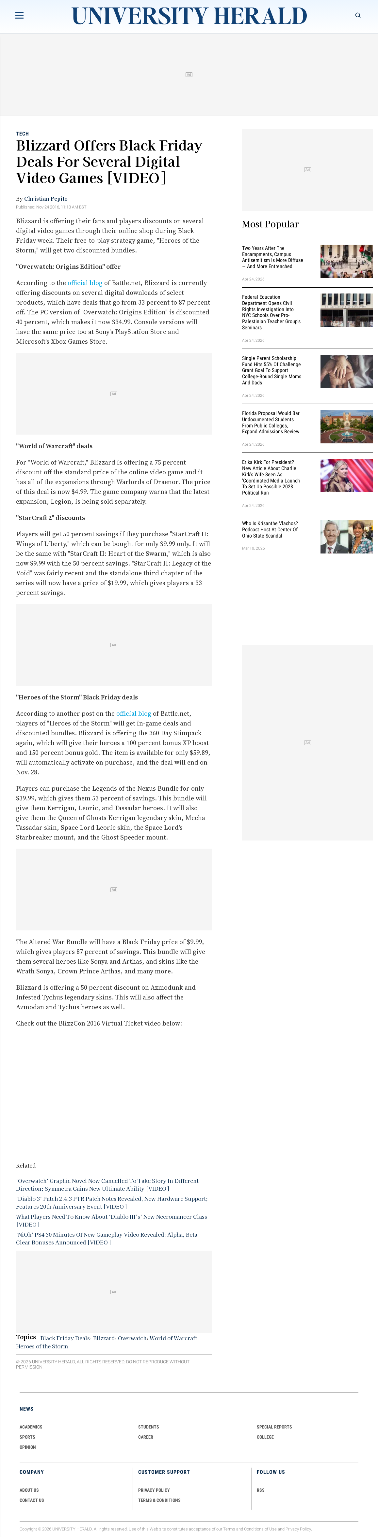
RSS (261, 1490)
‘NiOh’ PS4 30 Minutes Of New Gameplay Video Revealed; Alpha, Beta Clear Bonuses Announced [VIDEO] (106, 1238)
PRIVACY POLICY (154, 1490)
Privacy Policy (298, 1529)
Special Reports (274, 1426)
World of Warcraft (173, 1338)
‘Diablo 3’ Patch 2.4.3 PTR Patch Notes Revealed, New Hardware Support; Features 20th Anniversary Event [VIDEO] (112, 1202)
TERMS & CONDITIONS (159, 1500)
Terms (229, 1529)
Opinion (28, 1447)
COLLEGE (265, 1437)
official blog (85, 282)
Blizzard (104, 1338)
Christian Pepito (46, 198)
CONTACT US (32, 1500)
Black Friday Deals (65, 1338)
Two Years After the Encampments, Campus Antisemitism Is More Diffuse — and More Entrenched (272, 257)
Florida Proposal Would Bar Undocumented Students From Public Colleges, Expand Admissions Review (271, 422)
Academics (31, 1426)
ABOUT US (29, 1490)
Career (145, 1437)
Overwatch (132, 1338)
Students (148, 1426)
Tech (22, 134)
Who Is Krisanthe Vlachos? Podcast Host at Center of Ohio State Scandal (270, 529)
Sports (27, 1437)
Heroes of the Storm (42, 1346)
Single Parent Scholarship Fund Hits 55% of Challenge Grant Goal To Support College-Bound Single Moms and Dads (271, 370)
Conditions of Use (260, 1529)
